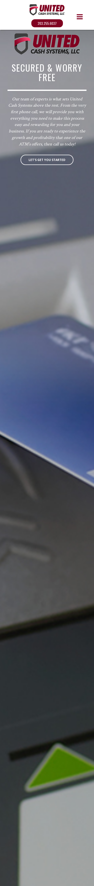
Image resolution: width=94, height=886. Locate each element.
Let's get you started (47, 160)
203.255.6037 (47, 23)
